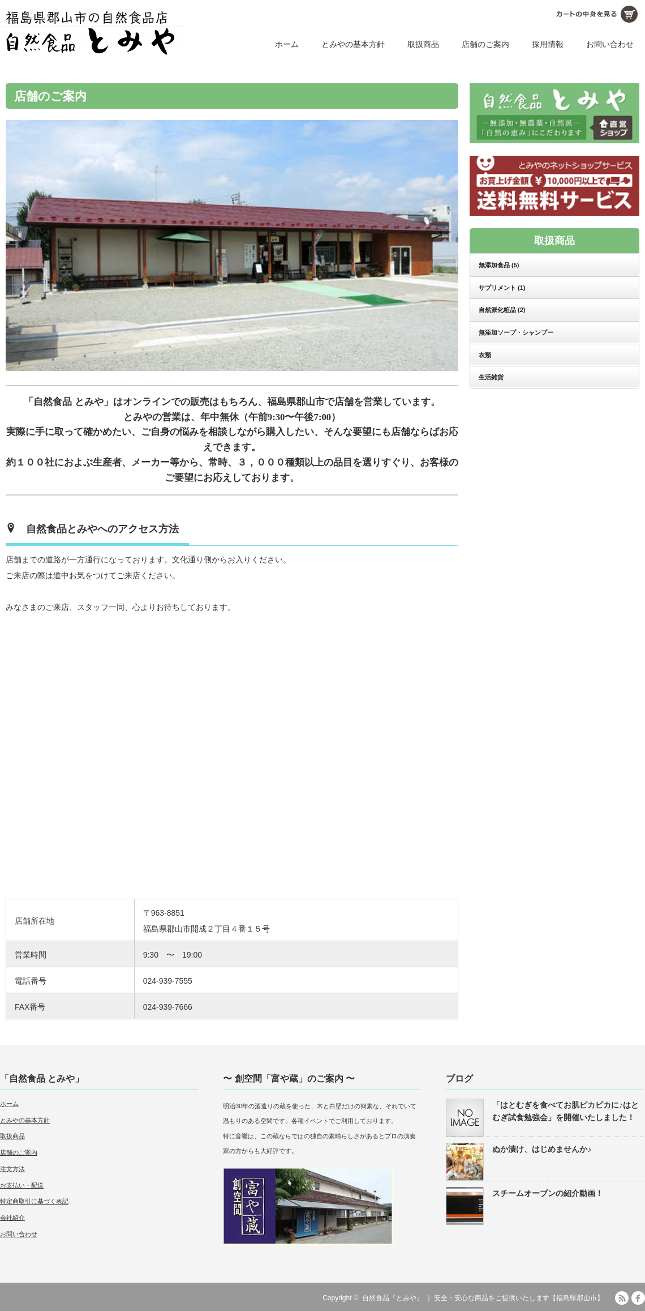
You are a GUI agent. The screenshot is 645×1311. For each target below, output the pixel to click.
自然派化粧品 (502, 309)
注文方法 (12, 1168)
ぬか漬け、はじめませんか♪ (541, 1149)
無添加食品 (499, 265)
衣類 (485, 355)
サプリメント (502, 287)
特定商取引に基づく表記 (34, 1201)
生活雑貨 (491, 377)
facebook (638, 1298)
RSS (622, 1298)
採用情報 (548, 44)
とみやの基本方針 (353, 44)
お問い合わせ (610, 44)
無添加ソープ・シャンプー (516, 332)
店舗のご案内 (485, 44)
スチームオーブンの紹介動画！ (547, 1193)
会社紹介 (12, 1217)
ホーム (287, 44)
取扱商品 (423, 44)
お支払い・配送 (22, 1185)
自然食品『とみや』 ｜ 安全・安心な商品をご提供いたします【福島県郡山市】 (483, 1298)
